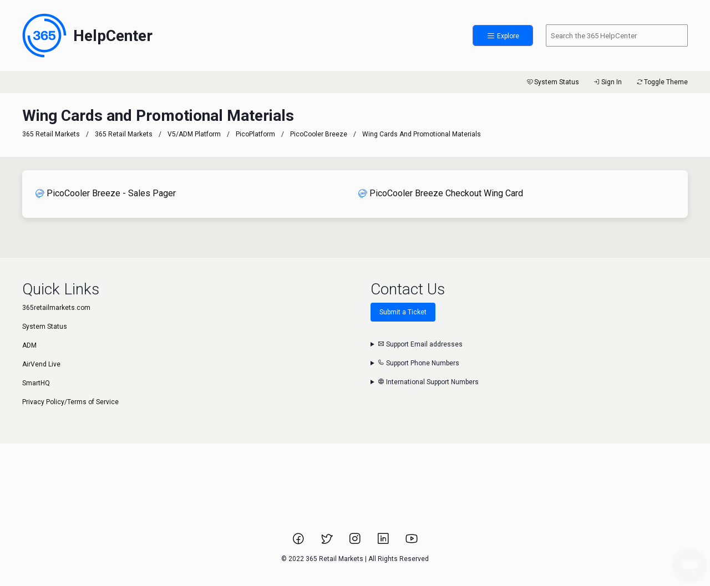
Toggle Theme (661, 82)
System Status (552, 82)
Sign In (607, 82)
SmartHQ (36, 383)
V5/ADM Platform (194, 134)
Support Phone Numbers (418, 363)
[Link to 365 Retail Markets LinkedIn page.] (384, 542)
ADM (29, 345)
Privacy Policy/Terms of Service (70, 402)
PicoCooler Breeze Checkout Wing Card (440, 193)
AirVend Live (41, 364)
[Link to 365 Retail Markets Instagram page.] (356, 542)
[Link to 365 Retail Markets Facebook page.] (299, 542)
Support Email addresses (420, 344)
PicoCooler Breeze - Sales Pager (106, 193)
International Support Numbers (428, 382)
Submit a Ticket (403, 312)
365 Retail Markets (51, 134)
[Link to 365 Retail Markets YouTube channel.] (411, 542)
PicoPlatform (255, 134)
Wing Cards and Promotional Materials (421, 134)
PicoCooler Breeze (318, 134)
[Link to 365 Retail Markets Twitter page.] (327, 542)
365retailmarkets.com (56, 308)
